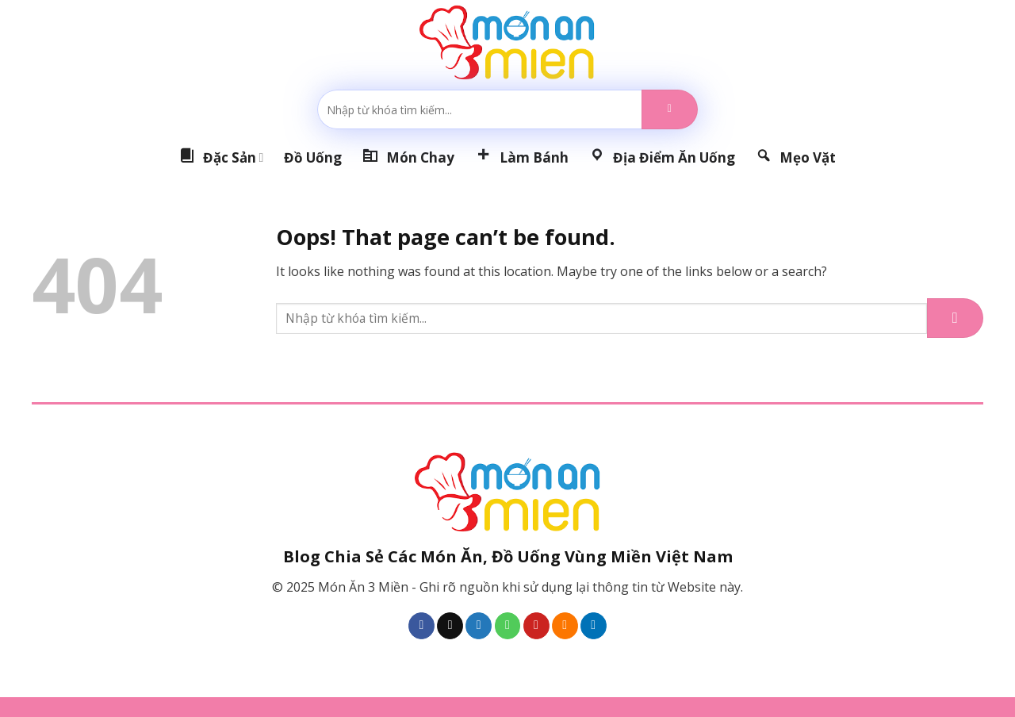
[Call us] (508, 625)
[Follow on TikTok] (450, 625)
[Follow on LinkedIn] (593, 625)
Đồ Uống (313, 157)
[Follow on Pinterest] (536, 625)
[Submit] (670, 109)
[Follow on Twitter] (478, 625)
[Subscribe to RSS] (565, 625)
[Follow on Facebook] (421, 625)
